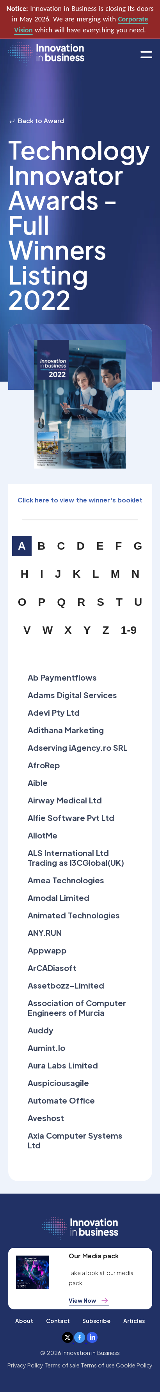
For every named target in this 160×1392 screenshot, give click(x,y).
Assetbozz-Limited (66, 985)
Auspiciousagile (58, 1083)
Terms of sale (62, 1365)
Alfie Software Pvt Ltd (71, 817)
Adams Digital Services (72, 695)
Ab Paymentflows (62, 677)
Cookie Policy (134, 1365)
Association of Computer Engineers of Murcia (77, 1007)
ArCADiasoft (52, 968)
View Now (89, 1300)
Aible (38, 782)
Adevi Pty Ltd (54, 712)
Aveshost (46, 1118)
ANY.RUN (45, 932)
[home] (46, 54)
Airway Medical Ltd (65, 800)
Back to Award (36, 121)
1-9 (129, 630)
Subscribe (96, 1320)
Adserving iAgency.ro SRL (78, 747)
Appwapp (47, 950)
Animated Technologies (74, 915)
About (24, 1320)
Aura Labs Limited (63, 1065)
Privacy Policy (25, 1365)
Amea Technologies (66, 880)
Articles (134, 1320)
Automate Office (61, 1100)
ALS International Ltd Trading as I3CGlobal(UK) (76, 857)
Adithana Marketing (66, 730)
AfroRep (44, 765)
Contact (58, 1320)
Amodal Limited (58, 897)
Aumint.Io (46, 1047)
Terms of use (98, 1365)
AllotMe (42, 835)
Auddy (40, 1030)
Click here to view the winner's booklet (80, 500)
